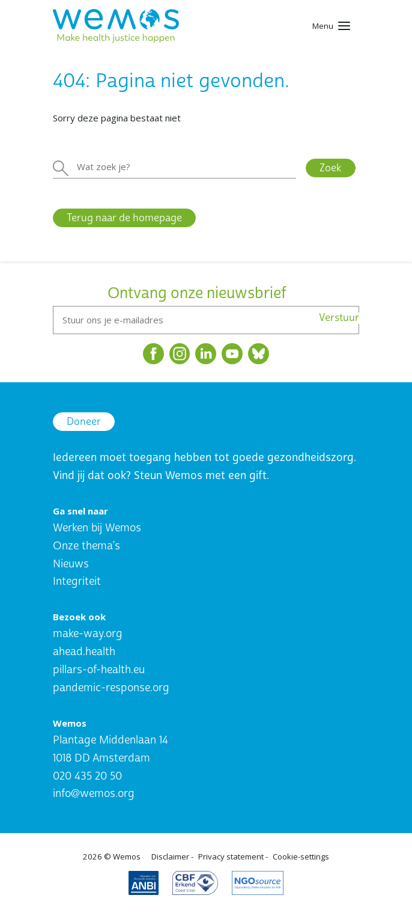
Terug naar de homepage (124, 218)
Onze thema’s (86, 546)
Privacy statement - (233, 856)
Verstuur (339, 318)
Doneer (84, 421)
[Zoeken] (174, 167)
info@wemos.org (94, 794)
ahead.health (84, 652)
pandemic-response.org (111, 688)
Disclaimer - (172, 856)
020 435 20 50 (87, 776)
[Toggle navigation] (331, 26)
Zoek (331, 168)
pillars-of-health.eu (99, 670)
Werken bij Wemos (97, 528)
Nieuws (71, 564)
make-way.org (88, 634)
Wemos (127, 856)
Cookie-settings (301, 856)
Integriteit (77, 581)
